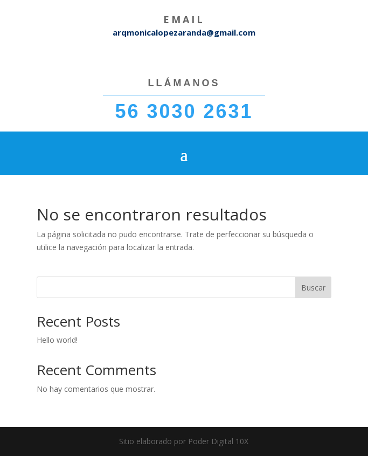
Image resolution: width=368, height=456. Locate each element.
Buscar (313, 287)
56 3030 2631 (184, 111)
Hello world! (57, 340)
